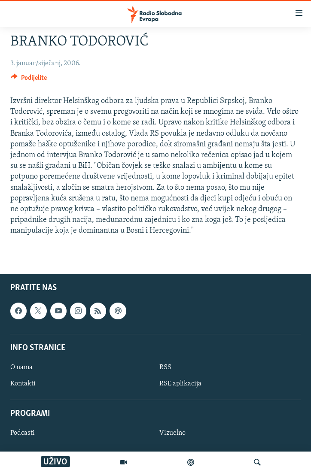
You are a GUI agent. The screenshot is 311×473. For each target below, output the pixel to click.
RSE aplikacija (180, 383)
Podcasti (22, 433)
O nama (21, 367)
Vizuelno (172, 433)
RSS (165, 367)
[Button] (29, 80)
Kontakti (23, 383)
